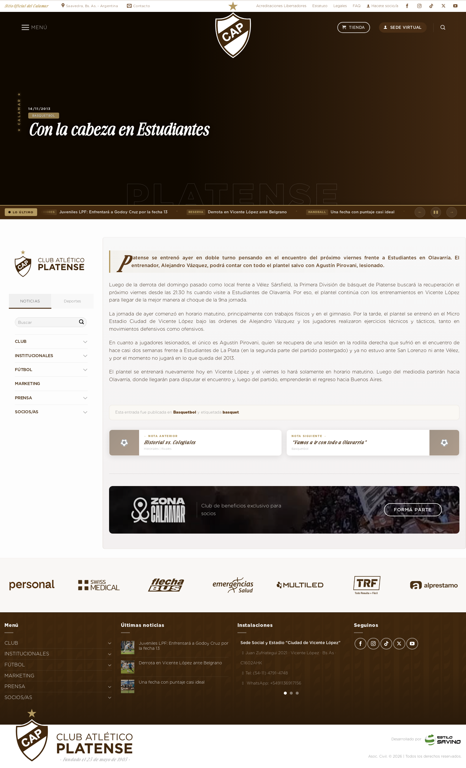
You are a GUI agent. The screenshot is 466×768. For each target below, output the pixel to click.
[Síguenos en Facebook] (407, 6)
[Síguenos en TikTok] (431, 6)
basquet (231, 412)
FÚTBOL (23, 369)
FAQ (356, 6)
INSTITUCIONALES (34, 355)
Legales (340, 6)
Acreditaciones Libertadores (281, 6)
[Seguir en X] (443, 6)
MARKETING (27, 383)
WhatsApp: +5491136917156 (270, 683)
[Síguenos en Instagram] (419, 6)
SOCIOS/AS (26, 411)
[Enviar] (81, 322)
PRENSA (23, 397)
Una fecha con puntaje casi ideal (351, 212)
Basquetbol (43, 115)
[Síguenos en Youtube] (455, 6)
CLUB (20, 341)
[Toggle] (85, 341)
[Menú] (34, 27)
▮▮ (435, 211)
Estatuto (320, 6)
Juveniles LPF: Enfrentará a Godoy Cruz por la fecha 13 (101, 212)
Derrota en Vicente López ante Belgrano (237, 212)
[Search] (442, 27)
